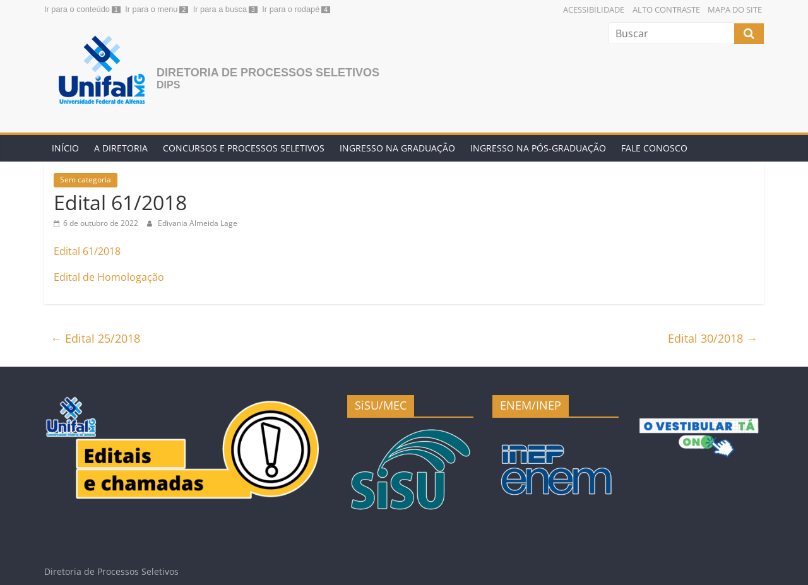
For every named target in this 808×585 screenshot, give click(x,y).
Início (65, 148)
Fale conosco (654, 148)
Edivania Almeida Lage (197, 223)
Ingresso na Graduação (397, 148)
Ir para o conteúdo (77, 9)
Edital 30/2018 (713, 338)
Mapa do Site (735, 9)
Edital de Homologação (109, 277)
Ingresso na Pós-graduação (538, 148)
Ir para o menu (151, 9)
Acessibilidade (593, 9)
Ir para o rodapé (290, 9)
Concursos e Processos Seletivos (243, 148)
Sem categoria (85, 179)
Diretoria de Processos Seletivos (268, 72)
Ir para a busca (220, 9)
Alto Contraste (666, 9)
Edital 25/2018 (95, 338)
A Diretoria (121, 148)
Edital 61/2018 (87, 251)
